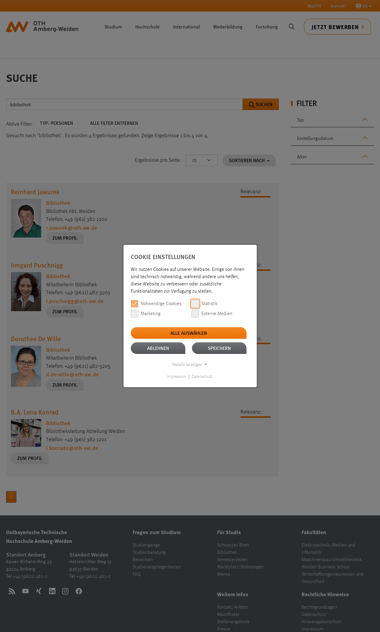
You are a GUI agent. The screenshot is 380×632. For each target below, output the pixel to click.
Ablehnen (158, 347)
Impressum (176, 376)
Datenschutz (202, 376)
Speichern (219, 347)
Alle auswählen (188, 332)
